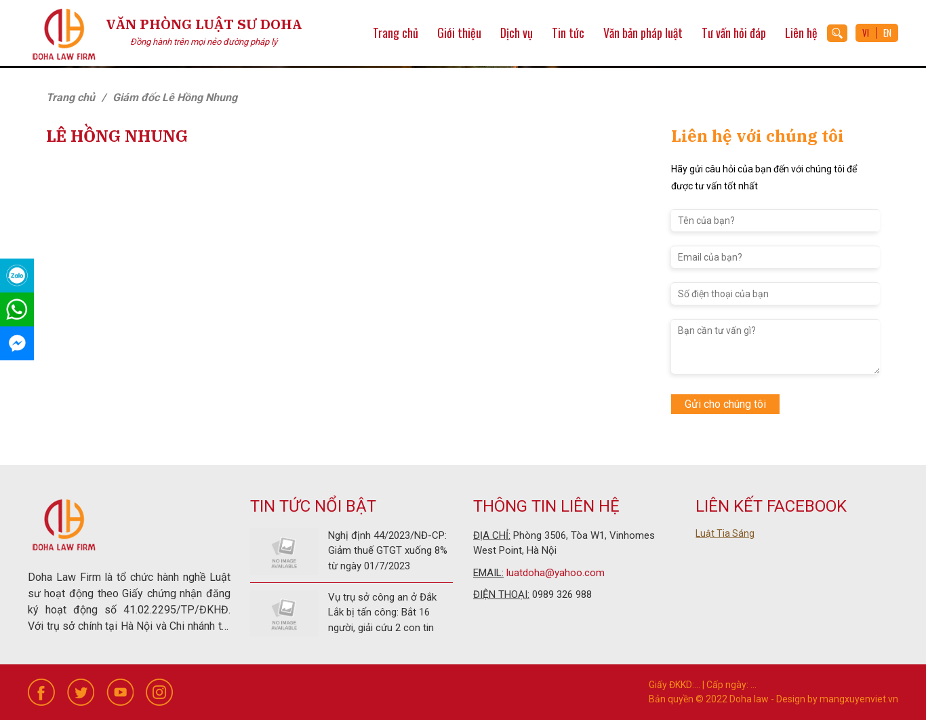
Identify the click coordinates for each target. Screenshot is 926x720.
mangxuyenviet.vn (859, 699)
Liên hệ (801, 32)
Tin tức (568, 32)
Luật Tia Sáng (725, 533)
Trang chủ (395, 32)
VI (865, 33)
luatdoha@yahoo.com (555, 573)
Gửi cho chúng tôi (725, 404)
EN (887, 33)
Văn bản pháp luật (643, 32)
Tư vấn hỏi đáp (734, 32)
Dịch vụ (516, 32)
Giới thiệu (459, 32)
